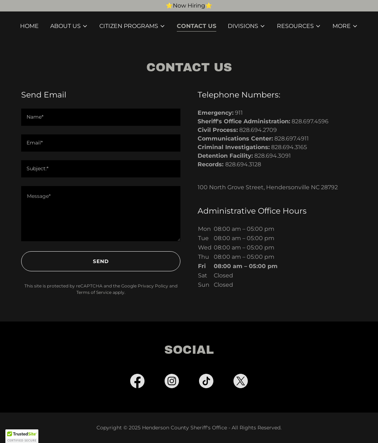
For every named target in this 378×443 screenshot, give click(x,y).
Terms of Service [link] (94, 292)
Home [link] (29, 26)
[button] (69, 26)
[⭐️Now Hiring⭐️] (189, 5)
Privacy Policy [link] (153, 286)
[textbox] (100, 117)
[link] (137, 382)
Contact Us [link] (196, 26)
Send (101, 261)
